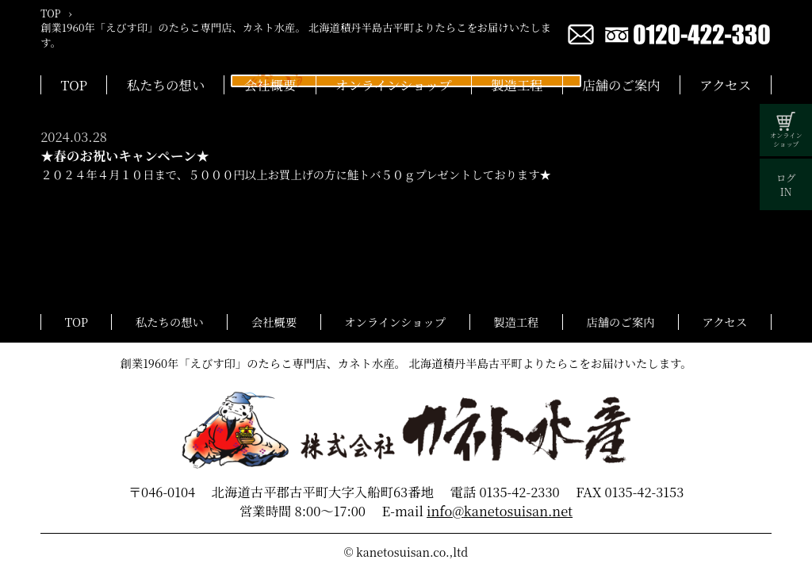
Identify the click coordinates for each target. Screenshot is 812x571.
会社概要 (270, 84)
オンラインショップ (393, 84)
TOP (74, 84)
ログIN (786, 185)
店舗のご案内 (621, 84)
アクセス (725, 84)
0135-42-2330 (520, 491)
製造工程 (517, 84)
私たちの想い (166, 84)
